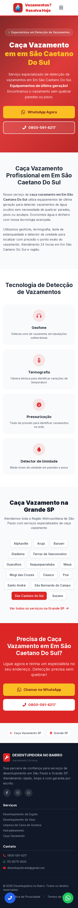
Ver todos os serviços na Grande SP (39, 608)
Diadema (18, 554)
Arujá (41, 543)
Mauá (67, 564)
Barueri (59, 543)
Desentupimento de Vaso (19, 819)
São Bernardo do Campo (53, 585)
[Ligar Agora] (10, 898)
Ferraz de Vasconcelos (50, 554)
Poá (66, 575)
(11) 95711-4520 (16, 861)
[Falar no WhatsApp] (68, 898)
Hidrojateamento (13, 830)
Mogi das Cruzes (22, 575)
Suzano (57, 596)
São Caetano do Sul (29, 596)
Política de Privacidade (25, 896)
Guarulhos (14, 564)
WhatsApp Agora (39, 112)
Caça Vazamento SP (25, 733)
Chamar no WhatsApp (39, 690)
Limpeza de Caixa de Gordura (22, 825)
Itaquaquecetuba (42, 564)
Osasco (48, 575)
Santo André (17, 585)
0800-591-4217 (39, 128)
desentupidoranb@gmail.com (26, 867)
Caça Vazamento (14, 835)
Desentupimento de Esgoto (20, 814)
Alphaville (21, 543)
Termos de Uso (57, 896)
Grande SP (59, 733)
